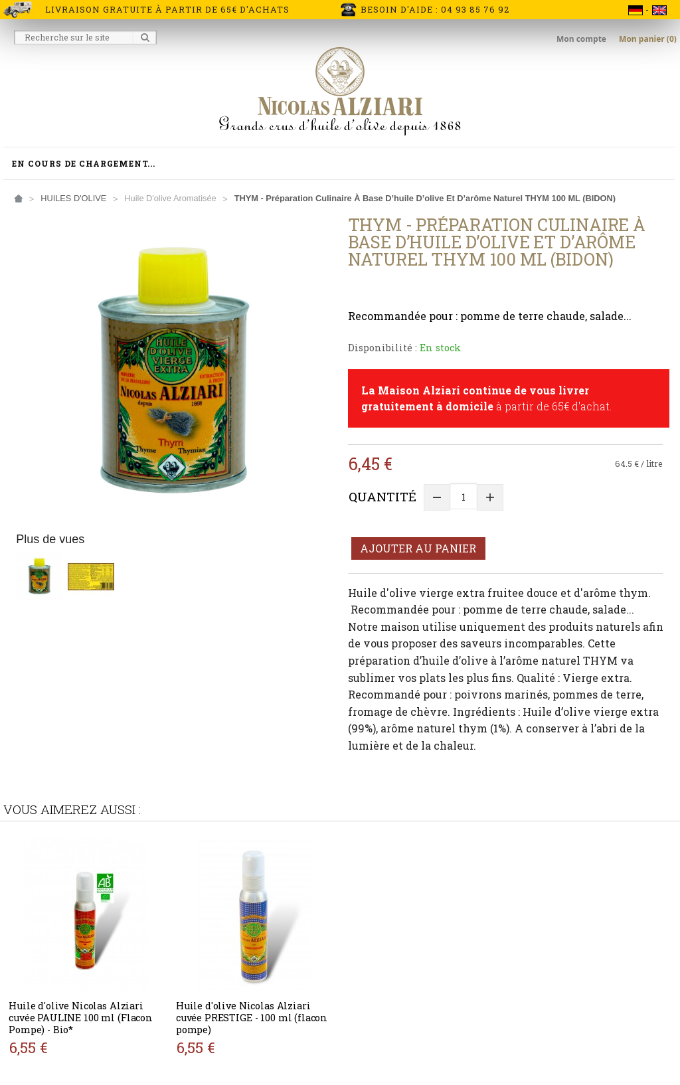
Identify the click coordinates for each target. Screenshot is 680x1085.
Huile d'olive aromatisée (170, 198)
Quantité (382, 496)
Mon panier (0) (648, 38)
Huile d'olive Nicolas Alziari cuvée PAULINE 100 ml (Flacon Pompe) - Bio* (81, 1017)
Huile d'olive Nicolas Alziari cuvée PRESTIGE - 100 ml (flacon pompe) (251, 1017)
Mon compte (582, 38)
